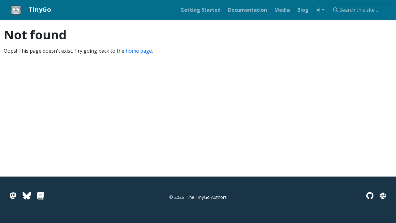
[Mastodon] (13, 195)
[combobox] (360, 9)
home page (139, 50)
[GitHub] (369, 195)
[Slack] (383, 195)
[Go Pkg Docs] (40, 195)
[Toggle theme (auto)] (320, 10)
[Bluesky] (27, 195)
